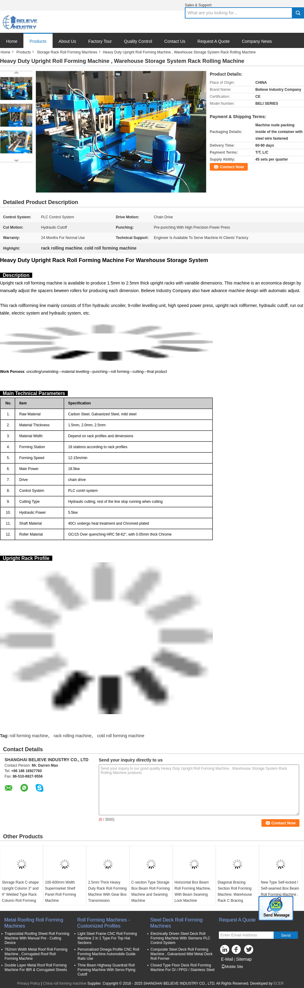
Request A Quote (214, 41)
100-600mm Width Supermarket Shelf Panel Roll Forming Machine (60, 891)
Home (11, 41)
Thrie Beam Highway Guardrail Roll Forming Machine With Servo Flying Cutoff (106, 969)
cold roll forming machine (120, 735)
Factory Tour (100, 41)
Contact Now (232, 167)
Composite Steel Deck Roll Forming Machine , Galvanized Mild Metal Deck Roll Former (181, 954)
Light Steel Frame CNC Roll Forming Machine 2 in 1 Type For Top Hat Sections (107, 938)
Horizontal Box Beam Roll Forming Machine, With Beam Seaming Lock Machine (192, 891)
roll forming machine (29, 735)
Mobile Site (232, 967)
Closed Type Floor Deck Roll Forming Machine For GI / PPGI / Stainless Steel (182, 967)
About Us (67, 41)
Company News (257, 41)
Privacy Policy (28, 983)
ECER (279, 983)
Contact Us (174, 41)
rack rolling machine (73, 735)
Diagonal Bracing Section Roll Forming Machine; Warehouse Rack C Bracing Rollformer (235, 894)
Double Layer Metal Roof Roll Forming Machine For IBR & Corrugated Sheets (36, 967)
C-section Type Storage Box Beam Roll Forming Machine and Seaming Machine (150, 891)
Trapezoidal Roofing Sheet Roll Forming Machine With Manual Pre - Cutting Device (37, 938)
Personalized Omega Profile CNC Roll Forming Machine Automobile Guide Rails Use (108, 954)
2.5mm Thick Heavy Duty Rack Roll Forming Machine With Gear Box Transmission (107, 891)
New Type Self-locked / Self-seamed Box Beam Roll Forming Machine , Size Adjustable (280, 891)
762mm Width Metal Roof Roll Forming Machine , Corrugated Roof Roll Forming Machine (36, 954)
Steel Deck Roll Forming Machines (176, 922)
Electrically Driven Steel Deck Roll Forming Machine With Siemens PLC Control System (180, 938)
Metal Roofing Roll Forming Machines (33, 922)
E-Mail (227, 959)
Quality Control (138, 41)
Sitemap (243, 959)
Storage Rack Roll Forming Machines (67, 52)
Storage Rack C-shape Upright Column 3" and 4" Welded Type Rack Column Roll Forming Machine (20, 894)
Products (37, 41)
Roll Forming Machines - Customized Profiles (103, 922)
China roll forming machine (64, 983)
